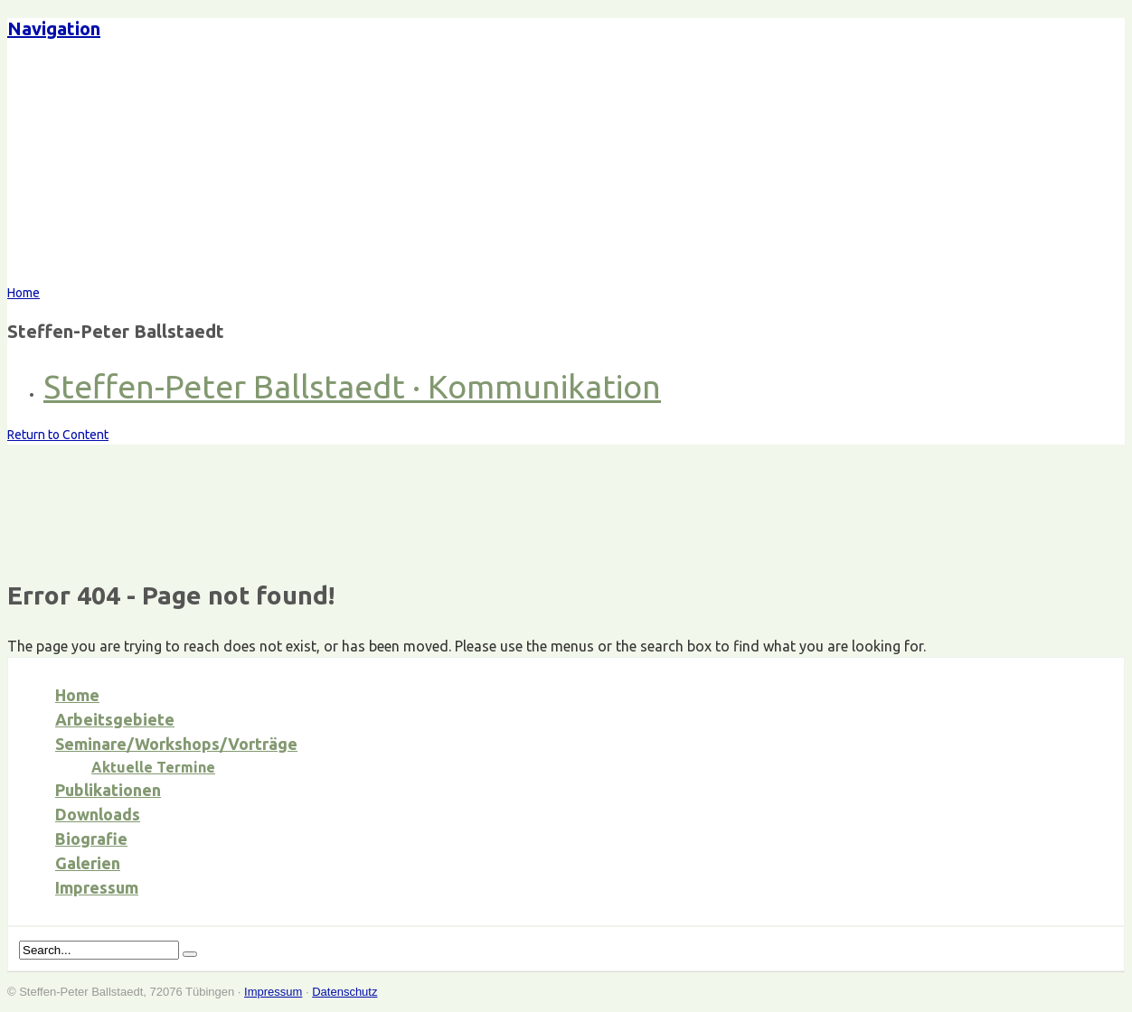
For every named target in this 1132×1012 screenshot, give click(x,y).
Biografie (91, 838)
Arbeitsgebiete (115, 719)
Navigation (53, 28)
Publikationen (108, 790)
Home (77, 695)
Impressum (96, 887)
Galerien (87, 863)
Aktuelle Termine (153, 767)
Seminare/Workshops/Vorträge (176, 744)
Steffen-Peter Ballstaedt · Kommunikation (352, 386)
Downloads (97, 814)
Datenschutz (344, 991)
